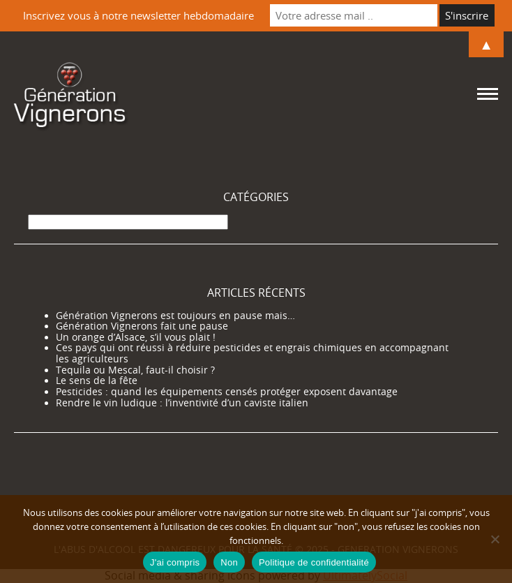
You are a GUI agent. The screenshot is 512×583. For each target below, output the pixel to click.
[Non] (495, 539)
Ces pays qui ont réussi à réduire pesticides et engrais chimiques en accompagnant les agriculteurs (252, 353)
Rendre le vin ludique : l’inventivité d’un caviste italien (182, 403)
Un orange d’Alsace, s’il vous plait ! (136, 337)
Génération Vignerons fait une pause (142, 326)
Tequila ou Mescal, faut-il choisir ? (135, 370)
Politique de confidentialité (314, 562)
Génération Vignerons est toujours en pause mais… (175, 315)
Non (229, 562)
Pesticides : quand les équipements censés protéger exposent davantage (227, 391)
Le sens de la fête (96, 380)
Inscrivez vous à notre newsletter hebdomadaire (138, 15)
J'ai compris (174, 562)
